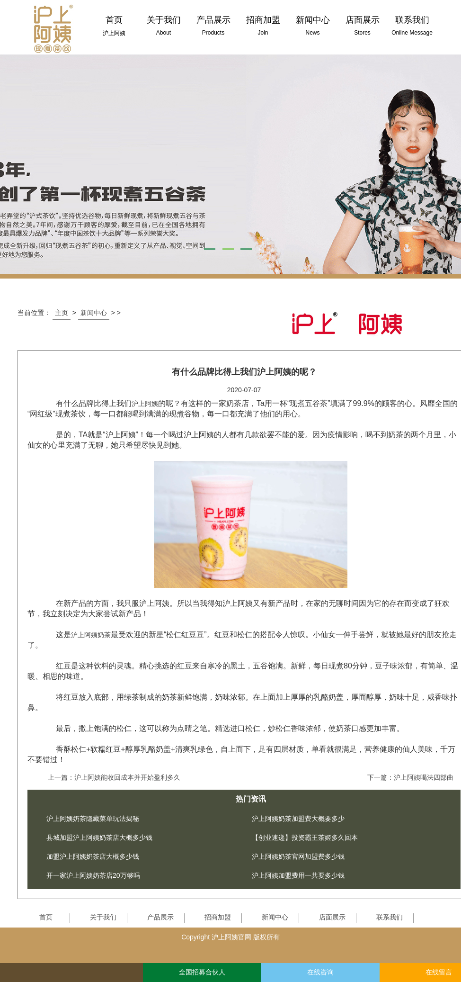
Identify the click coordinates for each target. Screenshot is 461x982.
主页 (61, 312)
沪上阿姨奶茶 (91, 635)
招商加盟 (217, 917)
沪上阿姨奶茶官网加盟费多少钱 (298, 856)
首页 (46, 917)
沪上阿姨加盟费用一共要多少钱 (298, 875)
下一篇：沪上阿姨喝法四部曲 (410, 777)
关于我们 (103, 917)
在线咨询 (320, 972)
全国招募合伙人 (202, 972)
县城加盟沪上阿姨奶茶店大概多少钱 (99, 837)
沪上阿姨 (145, 403)
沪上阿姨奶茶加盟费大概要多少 (298, 818)
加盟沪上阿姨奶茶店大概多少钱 (92, 856)
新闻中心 (93, 312)
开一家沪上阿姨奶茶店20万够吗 (93, 875)
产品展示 (160, 917)
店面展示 (332, 917)
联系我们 (389, 917)
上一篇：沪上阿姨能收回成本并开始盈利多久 (114, 777)
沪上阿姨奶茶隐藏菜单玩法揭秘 (92, 818)
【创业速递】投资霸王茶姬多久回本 (305, 837)
